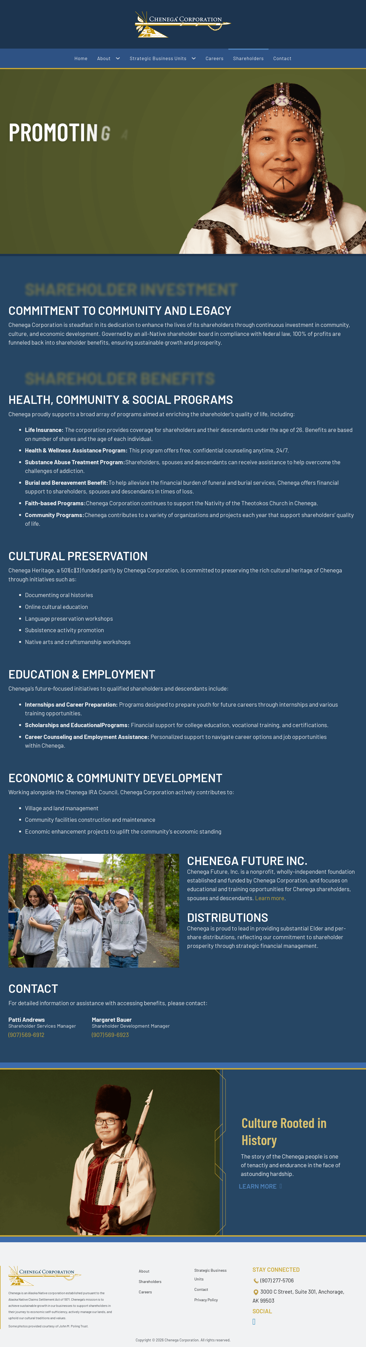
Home (81, 58)
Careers (215, 58)
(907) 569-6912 (26, 1034)
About (104, 58)
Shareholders (248, 58)
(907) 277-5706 (277, 1280)
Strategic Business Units (158, 58)
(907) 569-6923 (110, 1034)
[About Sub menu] (120, 59)
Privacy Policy (206, 1299)
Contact (282, 58)
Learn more (269, 897)
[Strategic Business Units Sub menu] (196, 59)
